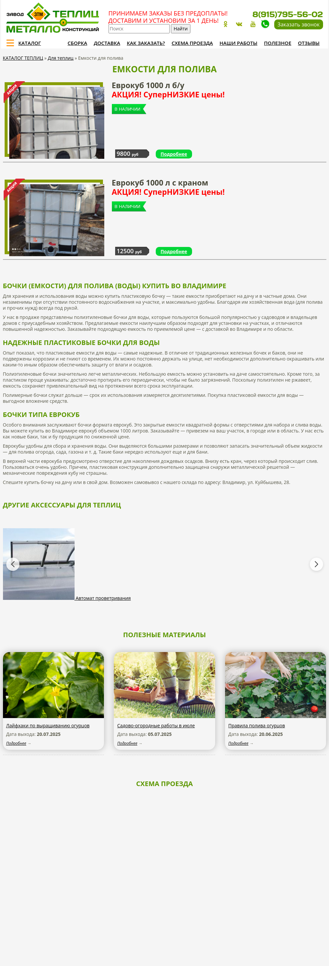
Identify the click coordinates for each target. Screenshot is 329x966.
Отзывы (309, 43)
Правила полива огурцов (256, 725)
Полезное (277, 43)
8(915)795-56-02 (287, 14)
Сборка (77, 43)
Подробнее (174, 154)
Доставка (107, 43)
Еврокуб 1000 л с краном (168, 187)
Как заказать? (146, 43)
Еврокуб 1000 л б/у (168, 90)
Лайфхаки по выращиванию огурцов (48, 725)
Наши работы (238, 43)
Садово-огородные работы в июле (156, 725)
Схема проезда (192, 43)
